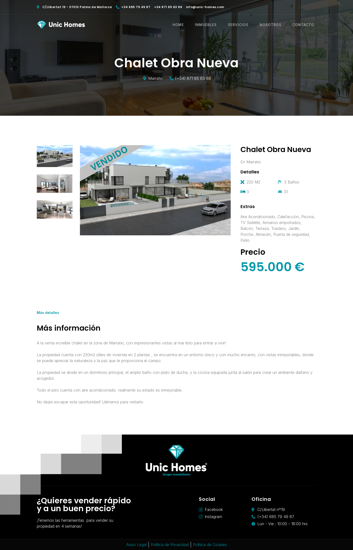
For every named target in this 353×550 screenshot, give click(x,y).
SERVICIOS (243, 25)
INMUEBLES (212, 25)
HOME (185, 25)
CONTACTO (305, 25)
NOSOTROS (274, 25)
